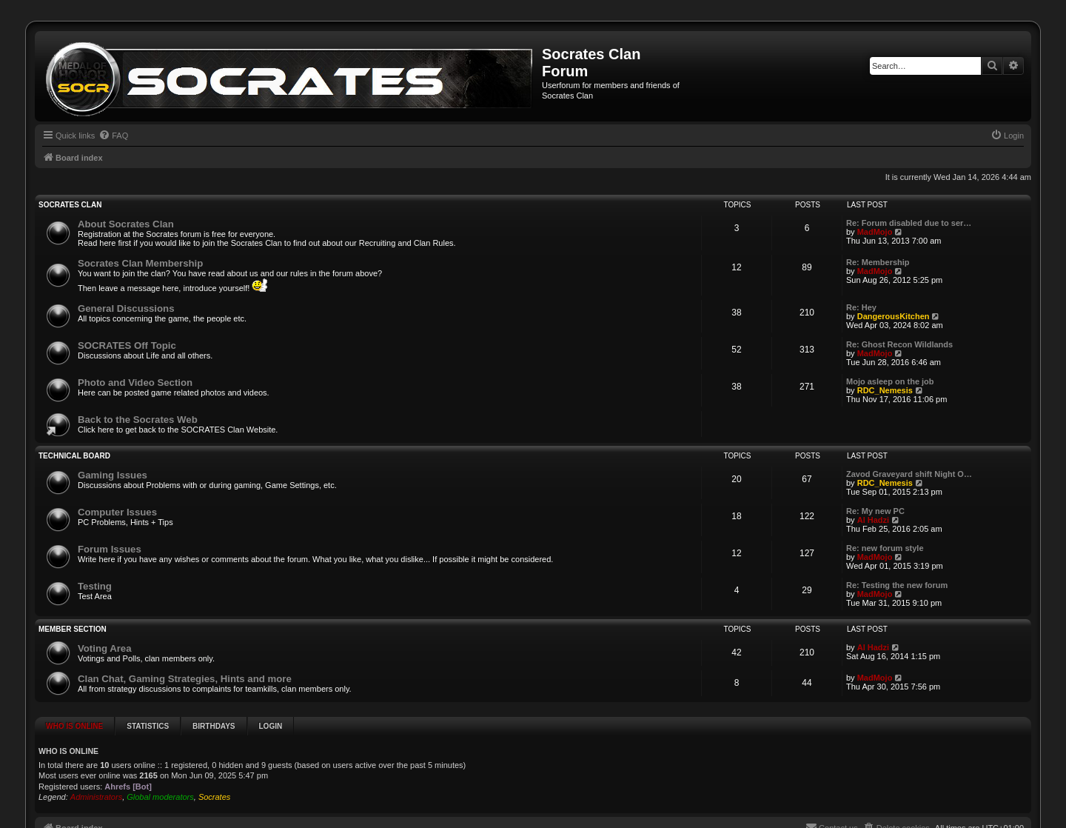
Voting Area (105, 648)
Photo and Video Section (135, 382)
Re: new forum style (885, 548)
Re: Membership (878, 262)
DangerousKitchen (893, 316)
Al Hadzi (873, 519)
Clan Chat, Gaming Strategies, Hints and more (185, 678)
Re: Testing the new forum (897, 585)
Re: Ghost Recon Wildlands (899, 344)
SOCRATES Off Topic (127, 345)
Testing (95, 586)
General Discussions (126, 308)
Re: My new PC (875, 511)
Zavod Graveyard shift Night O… (909, 474)
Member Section (72, 629)
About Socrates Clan (126, 224)
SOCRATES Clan (69, 205)
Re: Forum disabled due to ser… (908, 222)
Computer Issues (117, 512)
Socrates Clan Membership (140, 263)
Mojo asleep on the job (890, 381)
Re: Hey (861, 307)
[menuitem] (113, 135)
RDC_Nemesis (885, 390)
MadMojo (875, 231)
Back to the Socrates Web (138, 419)
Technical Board (74, 456)
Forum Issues (109, 549)
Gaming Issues (112, 475)
